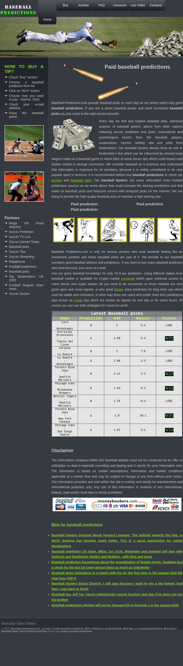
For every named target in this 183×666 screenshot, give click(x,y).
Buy (65, 5)
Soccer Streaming (21, 256)
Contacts (156, 5)
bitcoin (118, 289)
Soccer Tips (17, 251)
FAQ (102, 5)
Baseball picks (19, 247)
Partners (31, 648)
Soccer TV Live (19, 237)
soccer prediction (126, 132)
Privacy (21, 648)
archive (57, 180)
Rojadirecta (17, 261)
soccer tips (140, 159)
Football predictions (22, 266)
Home (47, 19)
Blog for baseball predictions (77, 550)
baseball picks (108, 257)
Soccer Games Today (24, 242)
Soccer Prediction (21, 232)
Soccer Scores (19, 293)
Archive (83, 5)
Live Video (137, 5)
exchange (128, 278)
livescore (100, 191)
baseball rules (81, 180)
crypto (78, 300)
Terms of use (8, 648)
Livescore (120, 5)
